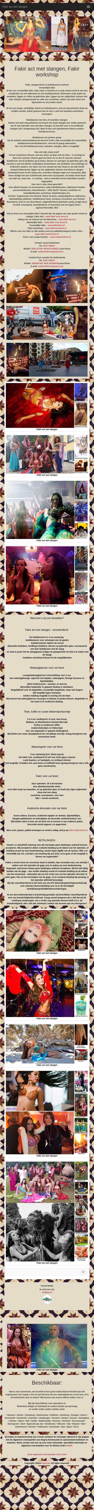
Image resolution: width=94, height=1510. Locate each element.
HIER (69, 1445)
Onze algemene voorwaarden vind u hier (47, 1454)
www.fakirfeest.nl (56, 225)
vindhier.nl (47, 1292)
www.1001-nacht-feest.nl (47, 234)
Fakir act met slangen (14, 6)
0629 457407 (37, 249)
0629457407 (37, 263)
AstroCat (45, 1463)
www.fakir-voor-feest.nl (56, 216)
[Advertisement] (47, 1488)
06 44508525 (52, 263)
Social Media (47, 1286)
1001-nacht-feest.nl (78, 830)
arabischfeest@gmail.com (50, 251)
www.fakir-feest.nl (67, 219)
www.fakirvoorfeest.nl (56, 228)
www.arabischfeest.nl (60, 237)
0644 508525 (52, 249)
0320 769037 (49, 246)
